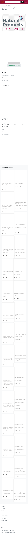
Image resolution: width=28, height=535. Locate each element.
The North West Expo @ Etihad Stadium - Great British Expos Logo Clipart (21, 204)
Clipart (2, 522)
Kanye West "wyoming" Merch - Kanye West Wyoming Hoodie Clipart (10, 428)
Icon (2, 527)
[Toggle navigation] (26, 2)
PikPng (3, 5)
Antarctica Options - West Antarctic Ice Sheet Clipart (7, 229)
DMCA (2, 510)
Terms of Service (5, 512)
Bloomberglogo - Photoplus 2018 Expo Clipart (9, 295)
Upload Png (4, 520)
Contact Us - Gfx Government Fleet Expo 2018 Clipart (18, 273)
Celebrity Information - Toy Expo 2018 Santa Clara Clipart (9, 251)
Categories (3, 518)
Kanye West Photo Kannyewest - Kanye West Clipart (9, 450)
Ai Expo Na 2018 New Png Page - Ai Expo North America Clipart (10, 337)
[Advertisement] (14, 47)
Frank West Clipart (9, 471)
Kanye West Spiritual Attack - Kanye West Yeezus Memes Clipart (17, 426)
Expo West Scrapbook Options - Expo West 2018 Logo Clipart (7, 185)
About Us (3, 506)
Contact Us (3, 508)
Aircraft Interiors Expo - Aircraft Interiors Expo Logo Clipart (10, 359)
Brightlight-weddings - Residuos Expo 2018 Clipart (9, 273)
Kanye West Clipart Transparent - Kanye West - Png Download (17, 448)
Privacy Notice (4, 515)
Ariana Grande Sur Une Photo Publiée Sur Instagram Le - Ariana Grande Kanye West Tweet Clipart (18, 402)
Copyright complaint (14, 65)
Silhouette (3, 525)
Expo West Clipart (19, 183)
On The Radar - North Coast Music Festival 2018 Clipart (7, 207)
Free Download (14, 63)
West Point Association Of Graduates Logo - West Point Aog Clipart (10, 492)
